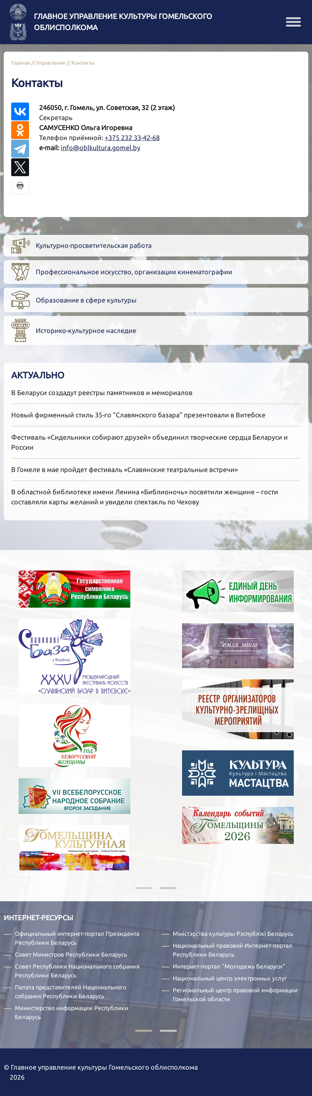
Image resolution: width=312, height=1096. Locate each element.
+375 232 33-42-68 (132, 137)
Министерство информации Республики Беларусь (71, 1012)
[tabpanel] (226, 712)
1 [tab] (143, 889)
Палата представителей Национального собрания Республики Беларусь (70, 991)
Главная (20, 63)
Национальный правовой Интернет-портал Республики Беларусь (232, 950)
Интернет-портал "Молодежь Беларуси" (229, 966)
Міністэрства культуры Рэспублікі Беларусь (233, 933)
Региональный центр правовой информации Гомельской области (235, 994)
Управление (51, 63)
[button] (293, 22)
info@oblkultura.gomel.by (100, 147)
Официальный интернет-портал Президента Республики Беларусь (77, 938)
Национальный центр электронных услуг (230, 978)
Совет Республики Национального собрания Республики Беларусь (77, 971)
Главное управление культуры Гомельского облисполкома (123, 22)
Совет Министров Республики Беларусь (71, 954)
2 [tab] (168, 889)
